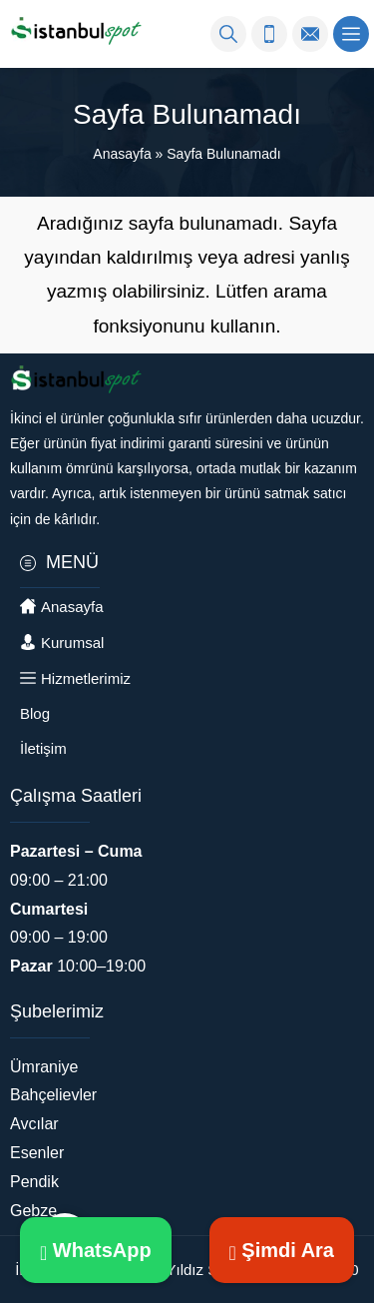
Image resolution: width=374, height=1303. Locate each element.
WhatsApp (96, 1250)
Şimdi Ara (282, 1250)
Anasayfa (122, 154)
